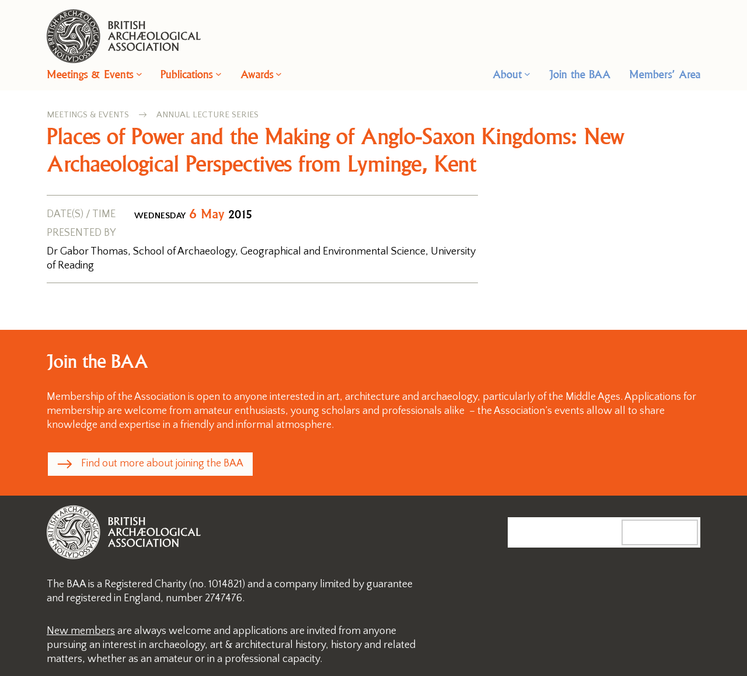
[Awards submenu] (278, 74)
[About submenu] (527, 74)
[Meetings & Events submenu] (139, 74)
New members (81, 631)
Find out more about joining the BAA (162, 463)
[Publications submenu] (218, 74)
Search (671, 532)
